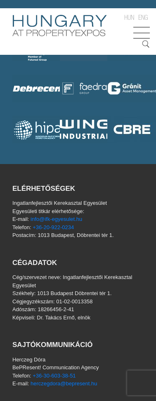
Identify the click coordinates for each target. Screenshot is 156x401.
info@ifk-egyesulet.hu (56, 219)
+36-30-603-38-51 (54, 376)
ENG (143, 18)
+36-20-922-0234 (53, 227)
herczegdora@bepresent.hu (64, 383)
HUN (129, 18)
